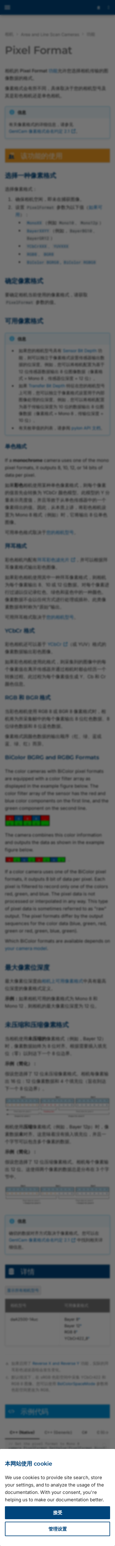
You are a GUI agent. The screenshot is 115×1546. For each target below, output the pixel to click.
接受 (57, 1512)
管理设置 (57, 1529)
